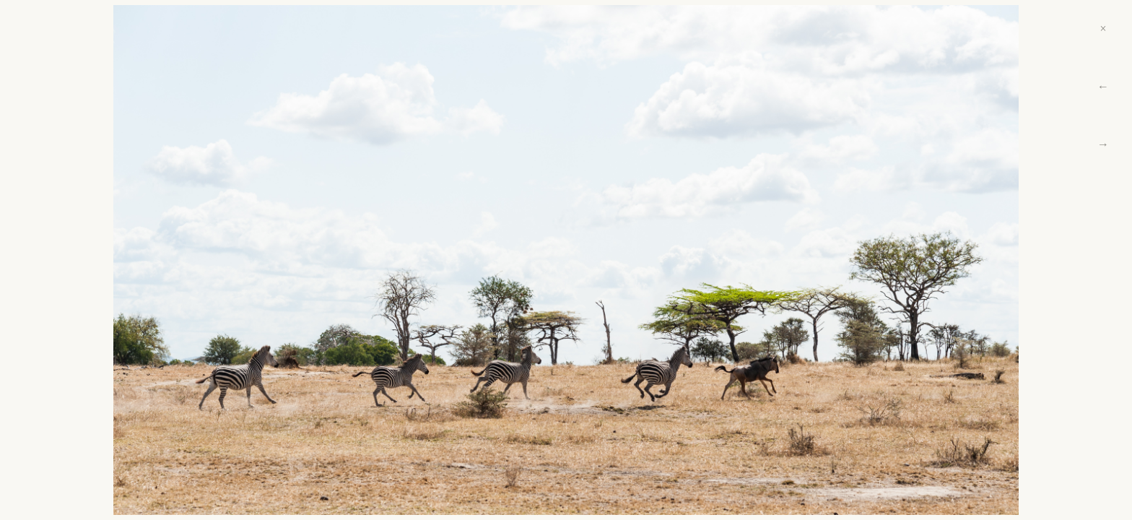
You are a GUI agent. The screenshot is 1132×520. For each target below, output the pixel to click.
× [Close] (1103, 28)
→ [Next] (1103, 144)
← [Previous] (1103, 86)
